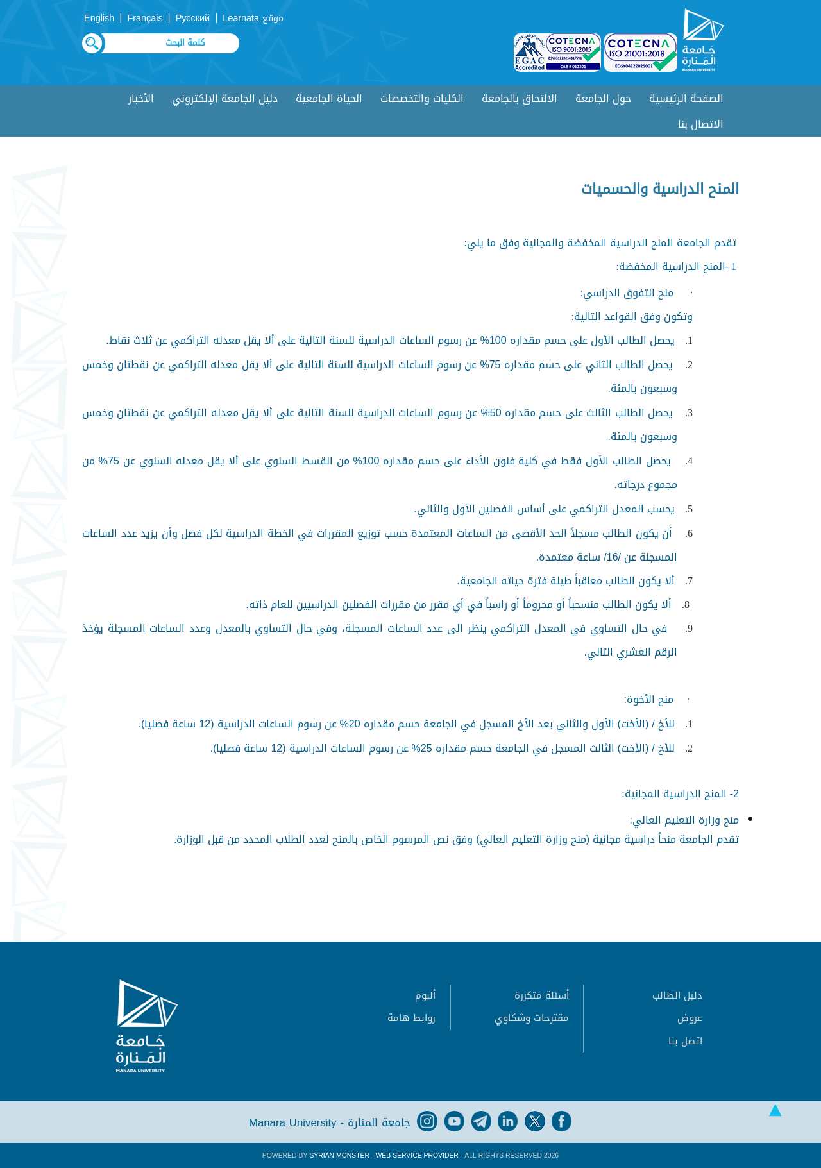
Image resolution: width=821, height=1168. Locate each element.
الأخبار (141, 98)
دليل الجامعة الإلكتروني (225, 98)
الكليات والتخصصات (422, 98)
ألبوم (425, 995)
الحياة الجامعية (329, 98)
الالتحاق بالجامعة (519, 98)
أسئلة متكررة (541, 995)
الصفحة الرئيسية (686, 98)
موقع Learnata (253, 18)
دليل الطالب (677, 995)
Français (144, 18)
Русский (193, 18)
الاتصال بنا (701, 124)
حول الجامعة (603, 98)
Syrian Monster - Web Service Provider (383, 1155)
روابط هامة (411, 1018)
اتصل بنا (685, 1041)
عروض (689, 1018)
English (99, 18)
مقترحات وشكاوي (532, 1018)
